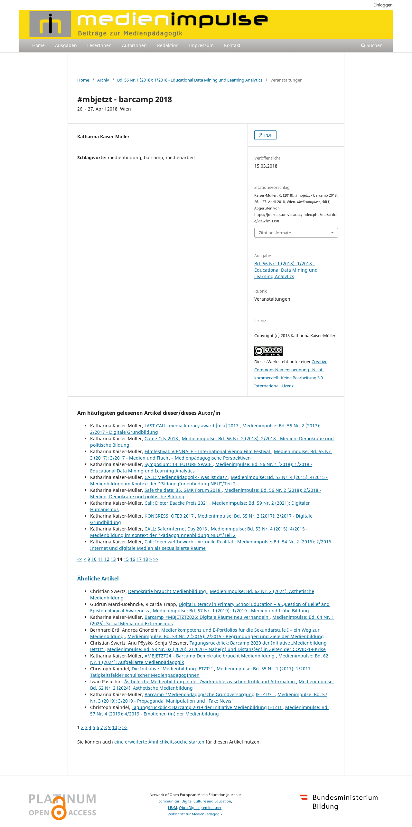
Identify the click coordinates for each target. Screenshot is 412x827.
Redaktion (168, 45)
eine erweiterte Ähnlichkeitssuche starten (159, 742)
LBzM (172, 807)
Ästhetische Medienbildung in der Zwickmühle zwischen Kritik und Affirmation (210, 681)
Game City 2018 (162, 438)
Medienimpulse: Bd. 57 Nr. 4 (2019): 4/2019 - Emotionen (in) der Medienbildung (209, 710)
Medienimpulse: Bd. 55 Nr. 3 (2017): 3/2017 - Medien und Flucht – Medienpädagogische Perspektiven (211, 454)
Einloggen (383, 5)
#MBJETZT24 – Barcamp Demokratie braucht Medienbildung (210, 656)
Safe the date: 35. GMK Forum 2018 (183, 490)
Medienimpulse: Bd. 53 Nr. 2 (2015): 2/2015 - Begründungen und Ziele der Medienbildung (225, 636)
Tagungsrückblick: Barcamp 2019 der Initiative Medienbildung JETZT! (207, 707)
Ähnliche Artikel (98, 578)
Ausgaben (66, 45)
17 (139, 559)
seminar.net (211, 807)
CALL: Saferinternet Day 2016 (176, 529)
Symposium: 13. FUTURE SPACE (179, 464)
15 (126, 559)
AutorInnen (134, 45)
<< (79, 559)
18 (145, 559)
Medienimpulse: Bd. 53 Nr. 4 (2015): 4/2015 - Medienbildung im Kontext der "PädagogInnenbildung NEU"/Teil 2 (209, 480)
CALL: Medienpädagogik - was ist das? (186, 477)
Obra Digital (189, 807)
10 (94, 559)
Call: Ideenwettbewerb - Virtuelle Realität (190, 542)
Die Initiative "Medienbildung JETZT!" (173, 669)
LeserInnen (99, 45)
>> (155, 559)
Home (38, 45)
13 (113, 559)
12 (106, 559)
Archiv (103, 80)
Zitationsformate (275, 233)
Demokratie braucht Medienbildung (167, 591)
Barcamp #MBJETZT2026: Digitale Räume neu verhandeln (207, 617)
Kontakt (232, 45)
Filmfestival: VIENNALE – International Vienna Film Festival (208, 451)
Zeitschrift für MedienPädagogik (195, 814)
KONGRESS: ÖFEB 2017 (170, 516)
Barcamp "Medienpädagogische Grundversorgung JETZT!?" (210, 694)
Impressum (201, 45)
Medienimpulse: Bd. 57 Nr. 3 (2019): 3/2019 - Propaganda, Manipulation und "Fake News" (208, 697)
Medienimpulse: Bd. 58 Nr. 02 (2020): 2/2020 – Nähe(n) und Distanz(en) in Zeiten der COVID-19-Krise (216, 649)
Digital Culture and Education (206, 801)
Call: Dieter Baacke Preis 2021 (177, 503)
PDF (267, 135)
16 (132, 559)
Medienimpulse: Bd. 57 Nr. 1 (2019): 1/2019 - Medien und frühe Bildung (231, 611)
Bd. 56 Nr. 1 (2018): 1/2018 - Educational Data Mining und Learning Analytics (189, 80)
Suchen (372, 45)
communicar (169, 801)
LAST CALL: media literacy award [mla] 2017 (192, 426)
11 (100, 559)
